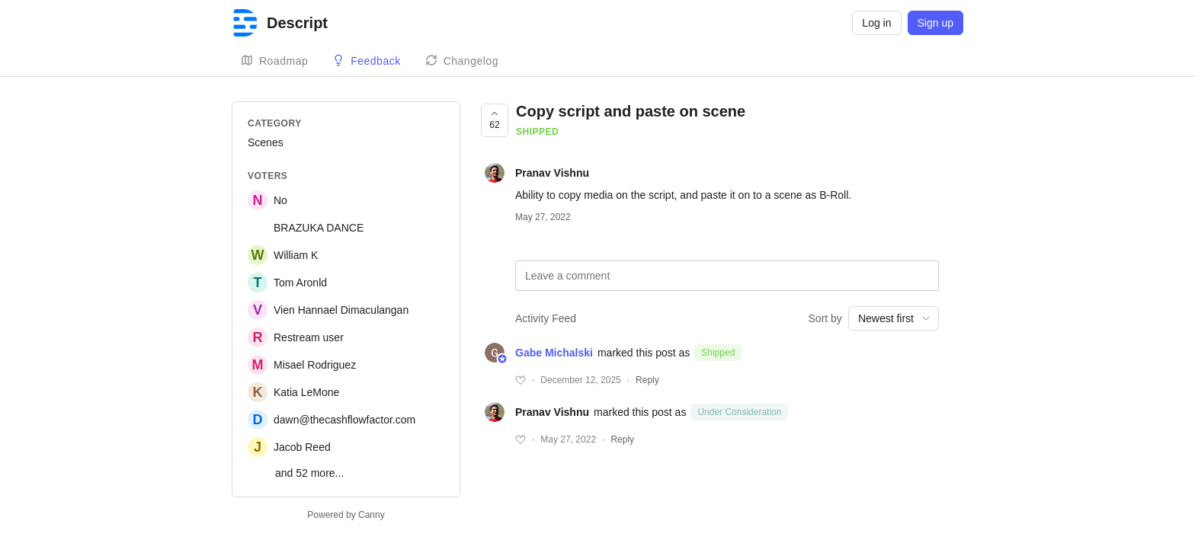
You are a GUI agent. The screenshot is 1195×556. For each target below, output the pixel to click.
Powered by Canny (345, 515)
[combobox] (893, 318)
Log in (876, 23)
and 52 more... (309, 473)
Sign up (935, 23)
